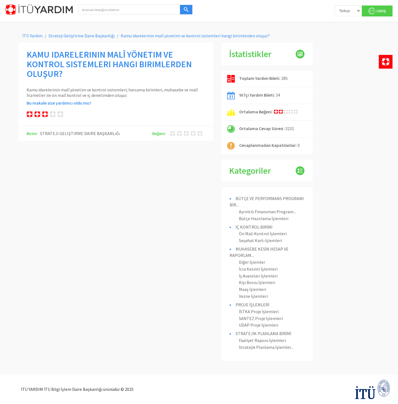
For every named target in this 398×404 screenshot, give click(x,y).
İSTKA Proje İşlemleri (259, 311)
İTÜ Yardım (32, 35)
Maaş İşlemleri (252, 289)
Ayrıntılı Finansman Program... (267, 211)
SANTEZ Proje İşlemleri (261, 318)
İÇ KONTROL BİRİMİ (254, 227)
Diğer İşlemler (252, 262)
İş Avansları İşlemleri (258, 276)
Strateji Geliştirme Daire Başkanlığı (82, 35)
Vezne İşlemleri (253, 296)
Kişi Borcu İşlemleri (257, 282)
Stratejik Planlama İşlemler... (266, 347)
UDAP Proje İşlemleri (258, 325)
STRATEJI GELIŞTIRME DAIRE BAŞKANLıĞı (80, 133)
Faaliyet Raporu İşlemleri (262, 340)
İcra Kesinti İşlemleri (258, 269)
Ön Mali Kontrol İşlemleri (263, 233)
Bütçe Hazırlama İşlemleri (263, 218)
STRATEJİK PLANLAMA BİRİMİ (263, 333)
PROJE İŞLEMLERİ (252, 304)
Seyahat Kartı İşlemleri (260, 240)
